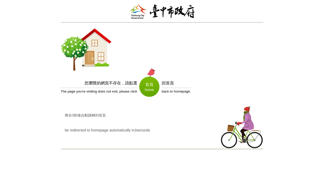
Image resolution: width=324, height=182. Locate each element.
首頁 (149, 84)
